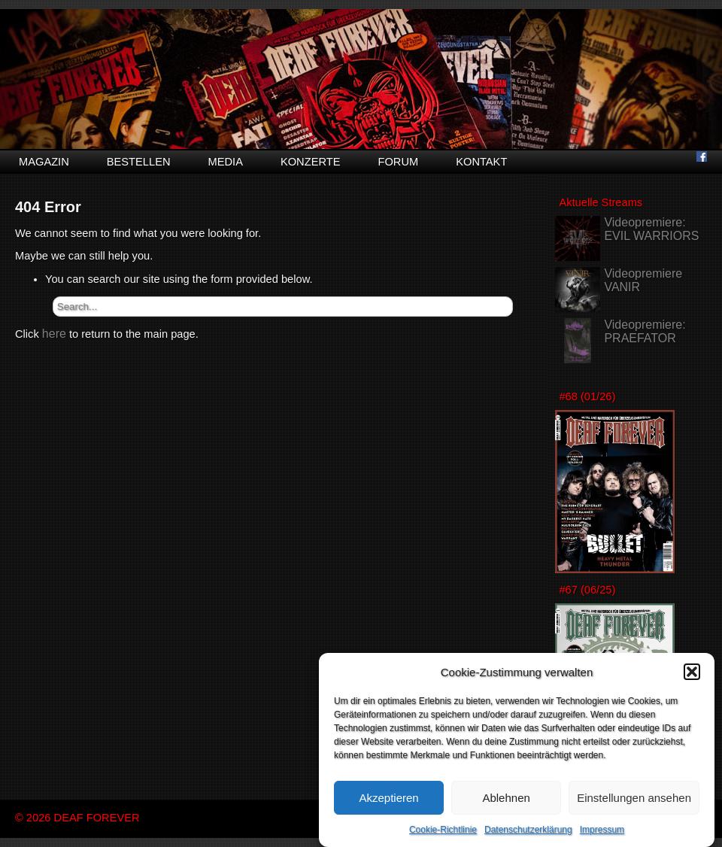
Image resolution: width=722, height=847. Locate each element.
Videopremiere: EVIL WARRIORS (651, 229)
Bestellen (139, 162)
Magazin (44, 162)
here (54, 333)
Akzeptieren (388, 801)
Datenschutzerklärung (528, 834)
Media (225, 162)
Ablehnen (505, 801)
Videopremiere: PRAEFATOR (644, 331)
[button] (691, 676)
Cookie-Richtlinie (443, 834)
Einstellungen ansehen (634, 801)
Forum (398, 162)
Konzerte (311, 162)
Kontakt (481, 162)
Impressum (602, 834)
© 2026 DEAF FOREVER (77, 818)
